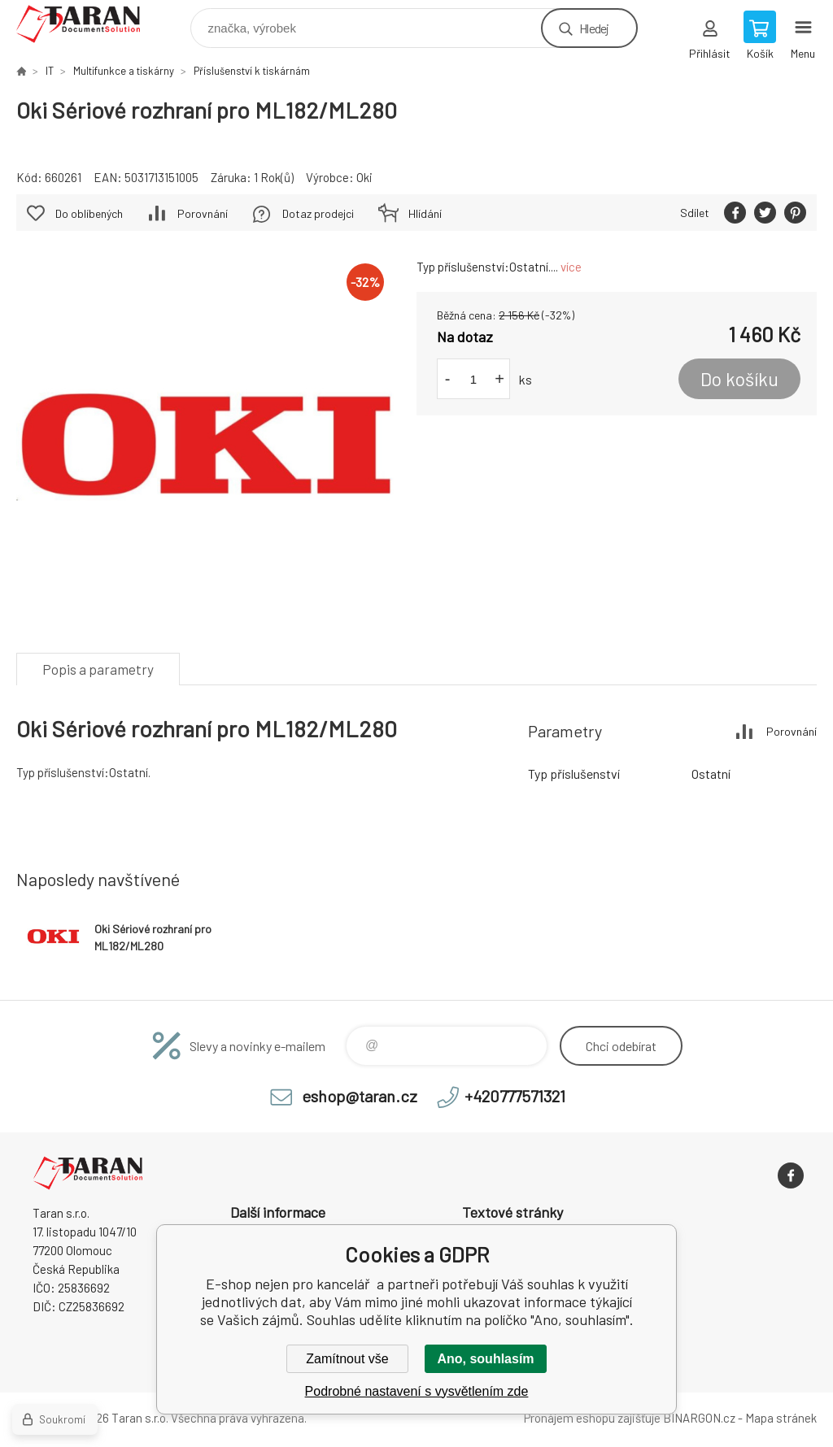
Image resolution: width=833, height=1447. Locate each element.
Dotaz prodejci (318, 213)
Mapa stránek (781, 1417)
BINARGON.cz (699, 1417)
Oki (364, 177)
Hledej (593, 28)
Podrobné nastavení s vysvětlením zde (417, 1391)
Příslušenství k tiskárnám (252, 70)
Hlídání (425, 213)
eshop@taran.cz (359, 1096)
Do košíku (739, 378)
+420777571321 (514, 1096)
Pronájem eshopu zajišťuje (592, 1417)
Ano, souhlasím (485, 1359)
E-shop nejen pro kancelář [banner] (88, 24)
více (571, 266)
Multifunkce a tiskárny (123, 70)
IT (50, 70)
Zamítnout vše (347, 1359)
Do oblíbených (89, 213)
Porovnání (202, 213)
